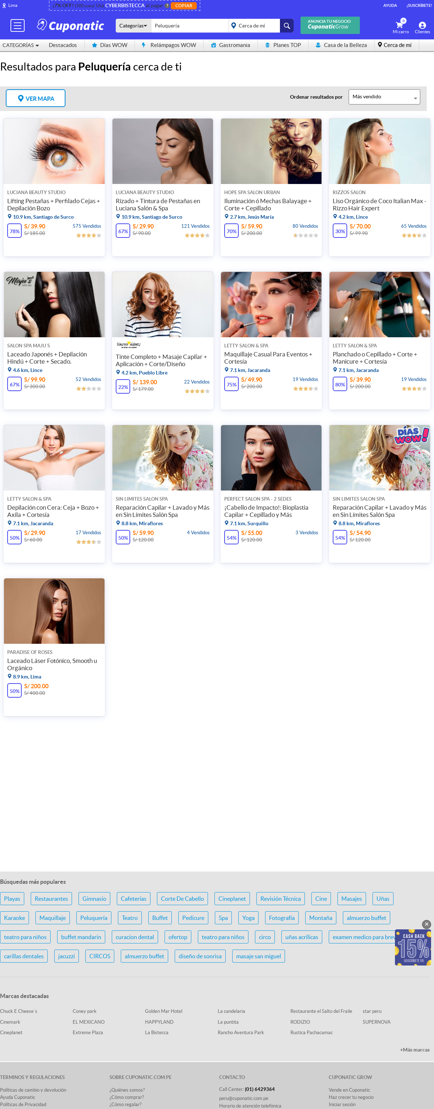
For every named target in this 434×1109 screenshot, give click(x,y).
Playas (12, 898)
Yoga (248, 918)
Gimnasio (94, 898)
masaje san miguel (258, 956)
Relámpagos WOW (169, 45)
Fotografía (282, 918)
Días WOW (109, 45)
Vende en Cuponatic (349, 1090)
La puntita (228, 1022)
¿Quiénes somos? (127, 1090)
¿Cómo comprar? (127, 1097)
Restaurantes (51, 898)
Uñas (383, 898)
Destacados (63, 45)
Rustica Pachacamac (311, 1032)
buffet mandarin (81, 937)
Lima (12, 5)
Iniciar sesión (342, 1104)
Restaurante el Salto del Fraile (321, 1011)
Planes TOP (283, 45)
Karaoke (14, 918)
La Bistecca (157, 1032)
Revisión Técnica (280, 898)
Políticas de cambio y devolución (33, 1090)
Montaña (320, 918)
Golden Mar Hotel (163, 1011)
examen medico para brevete (368, 937)
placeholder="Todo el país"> (260, 26)
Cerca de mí (398, 45)
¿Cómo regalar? (125, 1104)
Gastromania (230, 45)
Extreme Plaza (88, 1032)
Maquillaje (52, 918)
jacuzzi (66, 956)
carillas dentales (24, 956)
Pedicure (193, 918)
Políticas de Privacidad (23, 1104)
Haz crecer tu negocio (351, 1097)
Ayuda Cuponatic (17, 1097)
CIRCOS (99, 956)
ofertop (178, 937)
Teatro (130, 918)
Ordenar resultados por (316, 97)
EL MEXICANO (89, 1022)
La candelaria (231, 1011)
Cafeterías (133, 898)
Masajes (351, 898)
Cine (321, 898)
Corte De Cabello (182, 898)
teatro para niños (25, 937)
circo (265, 937)
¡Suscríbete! (419, 5)
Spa (223, 918)
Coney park (85, 1011)
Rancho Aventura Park (241, 1032)
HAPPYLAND (159, 1022)
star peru (372, 1011)
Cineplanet (232, 898)
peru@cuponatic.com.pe (243, 1098)
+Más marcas (415, 1050)
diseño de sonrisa (200, 956)
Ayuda (390, 5)
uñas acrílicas (301, 937)
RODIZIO (300, 1022)
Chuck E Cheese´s (18, 1011)
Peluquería (93, 918)
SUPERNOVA (377, 1022)
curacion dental (135, 937)
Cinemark (10, 1022)
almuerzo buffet (366, 918)
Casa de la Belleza (341, 45)
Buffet (160, 918)
